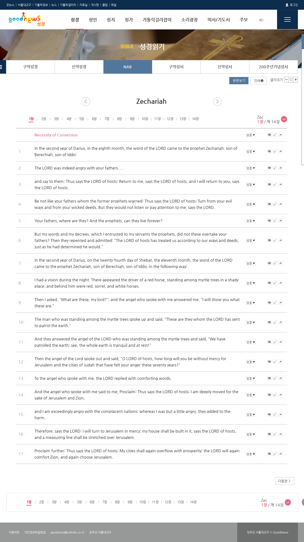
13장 (182, 119)
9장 (132, 119)
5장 (81, 119)
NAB (127, 66)
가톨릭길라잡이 (157, 19)
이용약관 (14, 532)
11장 (157, 119)
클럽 (105, 5)
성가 (129, 19)
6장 (94, 119)
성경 (75, 19)
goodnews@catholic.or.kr (67, 532)
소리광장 (189, 19)
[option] (31, 119)
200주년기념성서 (273, 66)
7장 (106, 119)
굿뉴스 (10, 5)
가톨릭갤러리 (68, 5)
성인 (93, 19)
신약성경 (79, 66)
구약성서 (176, 66)
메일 (113, 5)
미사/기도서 (219, 19)
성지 (111, 19)
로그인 (294, 5)
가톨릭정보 (41, 5)
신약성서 (224, 66)
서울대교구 (24, 5)
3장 (56, 119)
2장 (43, 119)
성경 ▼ (250, 135)
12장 (170, 119)
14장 (195, 119)
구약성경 (30, 66)
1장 (30, 119)
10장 (144, 119)
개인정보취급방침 (35, 532)
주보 (244, 19)
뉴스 (54, 5)
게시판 (95, 5)
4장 (68, 119)
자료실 (83, 5)
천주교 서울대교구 (100, 532)
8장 (119, 119)
